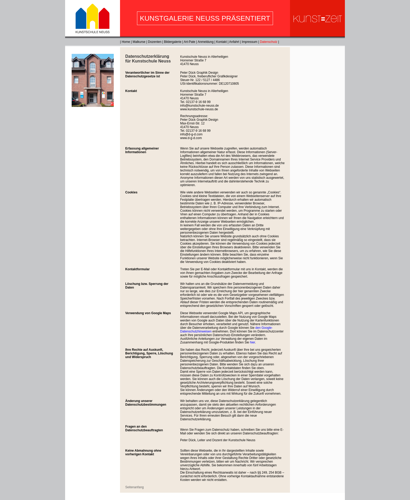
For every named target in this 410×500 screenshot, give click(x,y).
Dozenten (154, 42)
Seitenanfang (134, 487)
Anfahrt (234, 42)
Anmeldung (206, 42)
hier (252, 342)
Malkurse (139, 42)
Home (126, 42)
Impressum (249, 42)
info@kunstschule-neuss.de (199, 105)
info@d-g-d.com (191, 134)
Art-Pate (189, 42)
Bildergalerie (172, 42)
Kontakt (221, 42)
